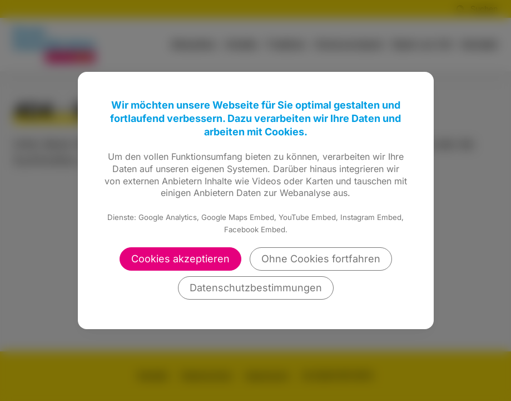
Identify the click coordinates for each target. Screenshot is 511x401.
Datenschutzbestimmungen (256, 288)
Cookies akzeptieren (180, 259)
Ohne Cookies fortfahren (320, 259)
